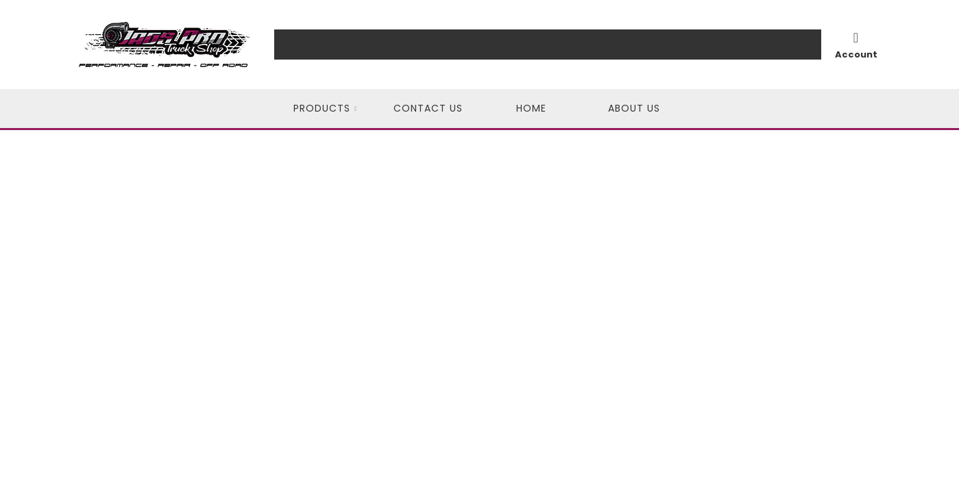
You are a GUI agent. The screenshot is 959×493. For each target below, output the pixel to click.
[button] (325, 108)
